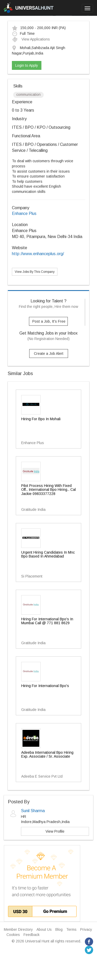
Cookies (13, 935)
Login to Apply (26, 65)
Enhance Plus (24, 213)
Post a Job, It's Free (48, 321)
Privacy (86, 929)
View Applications (31, 39)
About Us (44, 929)
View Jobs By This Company (35, 272)
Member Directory (18, 929)
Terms (71, 929)
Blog (59, 929)
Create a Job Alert (48, 353)
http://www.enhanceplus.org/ (38, 254)
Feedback (32, 935)
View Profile (55, 831)
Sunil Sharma (33, 810)
